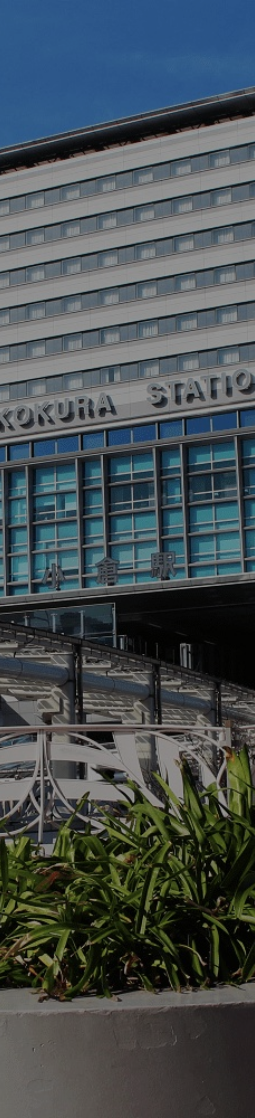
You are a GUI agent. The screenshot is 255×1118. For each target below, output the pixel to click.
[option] (127, 559)
